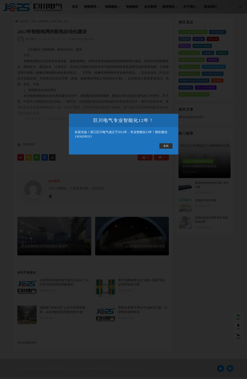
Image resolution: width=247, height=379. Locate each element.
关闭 (166, 146)
